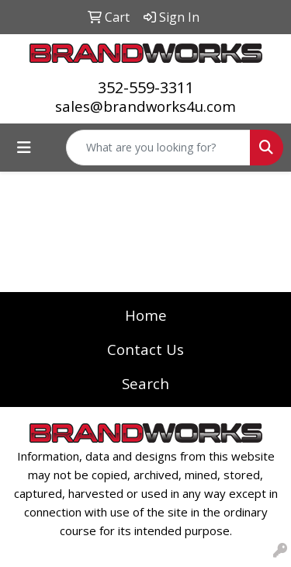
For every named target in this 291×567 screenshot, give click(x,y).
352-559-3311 (146, 87)
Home (146, 315)
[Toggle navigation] (24, 147)
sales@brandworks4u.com (145, 106)
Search (145, 383)
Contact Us (145, 349)
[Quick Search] (158, 147)
